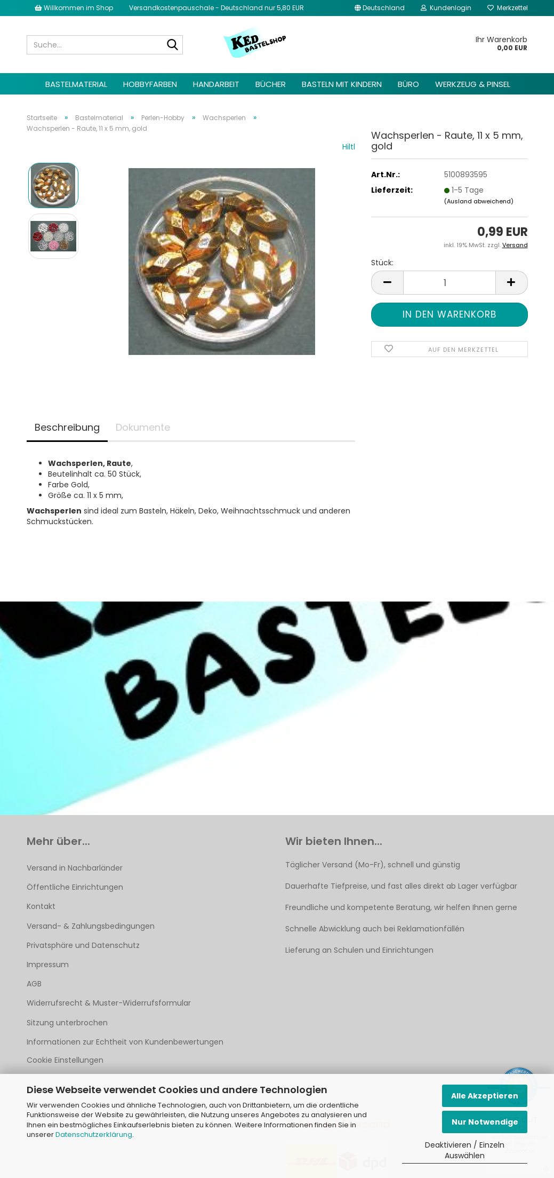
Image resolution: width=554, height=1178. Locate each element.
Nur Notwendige (485, 1122)
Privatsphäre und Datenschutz (83, 945)
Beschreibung (67, 427)
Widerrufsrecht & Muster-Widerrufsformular (109, 1003)
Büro (408, 84)
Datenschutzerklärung (93, 1134)
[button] (380, 8)
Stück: (382, 262)
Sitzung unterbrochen (67, 1022)
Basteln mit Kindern (342, 84)
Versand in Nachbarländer (75, 868)
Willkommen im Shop (74, 7)
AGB (34, 983)
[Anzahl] (449, 283)
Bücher (270, 84)
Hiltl (348, 146)
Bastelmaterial (76, 84)
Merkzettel (507, 7)
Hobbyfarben (150, 84)
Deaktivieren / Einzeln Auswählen (464, 1150)
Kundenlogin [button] (446, 7)
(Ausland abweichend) (478, 201)
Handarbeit (216, 84)
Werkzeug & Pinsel (472, 84)
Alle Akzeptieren (484, 1095)
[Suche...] (173, 45)
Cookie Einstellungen (65, 1060)
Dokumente (143, 427)
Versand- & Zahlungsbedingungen (91, 926)
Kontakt (41, 906)
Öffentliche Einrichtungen (75, 887)
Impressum (48, 964)
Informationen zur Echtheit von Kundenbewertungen (125, 1042)
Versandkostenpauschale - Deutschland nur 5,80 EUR (216, 7)
